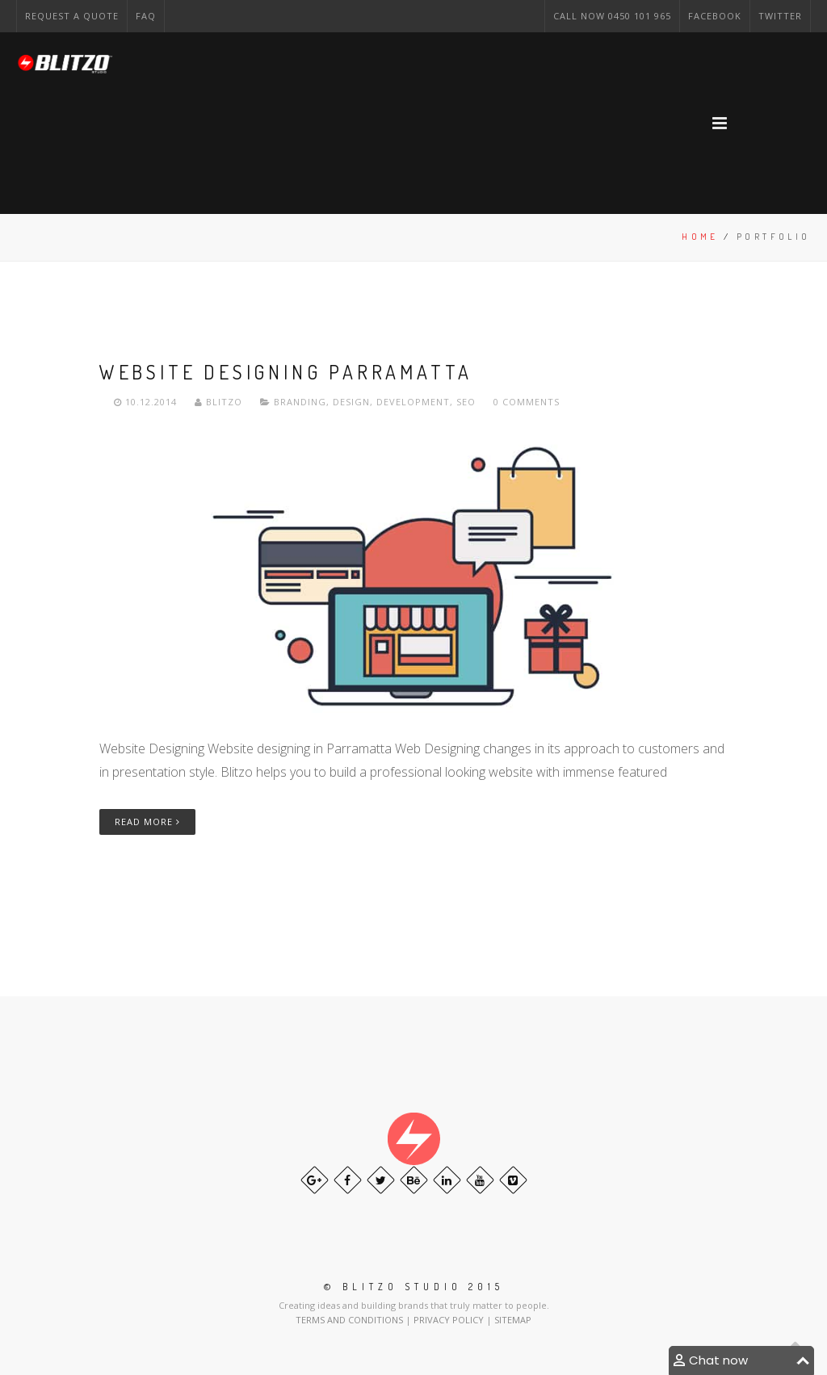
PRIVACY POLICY (450, 1320)
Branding (300, 402)
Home (700, 236)
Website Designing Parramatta (285, 371)
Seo (466, 402)
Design (351, 402)
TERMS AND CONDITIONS (350, 1320)
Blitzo (220, 402)
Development (413, 402)
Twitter (780, 16)
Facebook (714, 16)
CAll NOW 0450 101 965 (612, 16)
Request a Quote (72, 16)
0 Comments (526, 402)
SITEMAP (512, 1320)
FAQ (146, 16)
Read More (147, 821)
